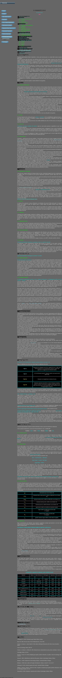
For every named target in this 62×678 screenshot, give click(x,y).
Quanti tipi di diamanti (24, 39)
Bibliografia (22, 52)
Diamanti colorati (23, 37)
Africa (30, 303)
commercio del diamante (25, 51)
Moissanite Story (22, 623)
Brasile (23, 303)
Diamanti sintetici (23, 47)
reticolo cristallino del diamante (25, 187)
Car (20, 24)
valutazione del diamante (26, 40)
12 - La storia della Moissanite (24, 50)
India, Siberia (34, 303)
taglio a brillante (24, 550)
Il (19, 51)
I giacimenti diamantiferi (24, 32)
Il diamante (21, 17)
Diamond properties (5, 38)
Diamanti (21, 49)
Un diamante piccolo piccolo (25, 36)
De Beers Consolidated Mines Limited (52, 629)
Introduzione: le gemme (24, 16)
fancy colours (33, 342)
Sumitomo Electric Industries (34, 603)
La (19, 40)
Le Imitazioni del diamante (25, 46)
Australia (39, 303)
